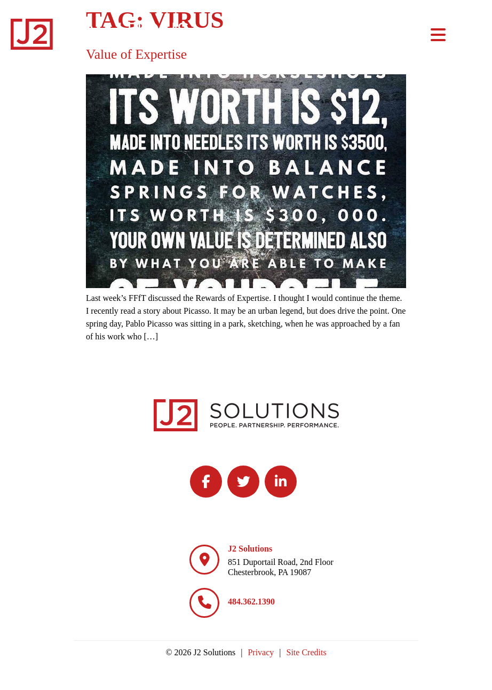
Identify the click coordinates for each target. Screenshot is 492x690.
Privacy (261, 652)
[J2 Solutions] (204, 560)
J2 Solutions (250, 548)
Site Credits (307, 652)
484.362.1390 (251, 601)
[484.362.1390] (204, 603)
